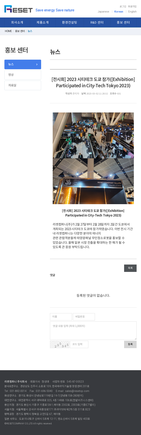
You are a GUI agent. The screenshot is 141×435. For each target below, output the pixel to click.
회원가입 (132, 6)
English (132, 11)
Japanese (103, 11)
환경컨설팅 (69, 22)
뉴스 (11, 64)
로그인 (123, 6)
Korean (118, 11)
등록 (130, 344)
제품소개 (43, 22)
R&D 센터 (97, 22)
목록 (130, 268)
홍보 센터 (123, 22)
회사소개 (17, 22)
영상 (11, 75)
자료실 (12, 85)
